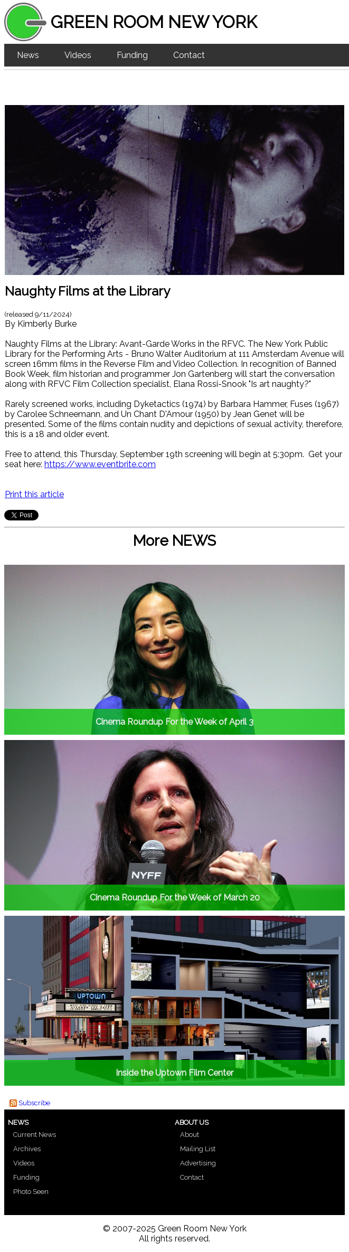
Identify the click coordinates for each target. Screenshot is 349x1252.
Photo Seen (31, 1192)
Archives (27, 1149)
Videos (77, 55)
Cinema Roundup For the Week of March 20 (175, 898)
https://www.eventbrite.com (100, 464)
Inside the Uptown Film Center (174, 1073)
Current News (34, 1135)
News (28, 55)
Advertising (198, 1163)
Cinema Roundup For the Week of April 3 (174, 722)
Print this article (34, 494)
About (189, 1135)
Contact (189, 55)
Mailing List (197, 1149)
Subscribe (34, 1103)
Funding (132, 55)
